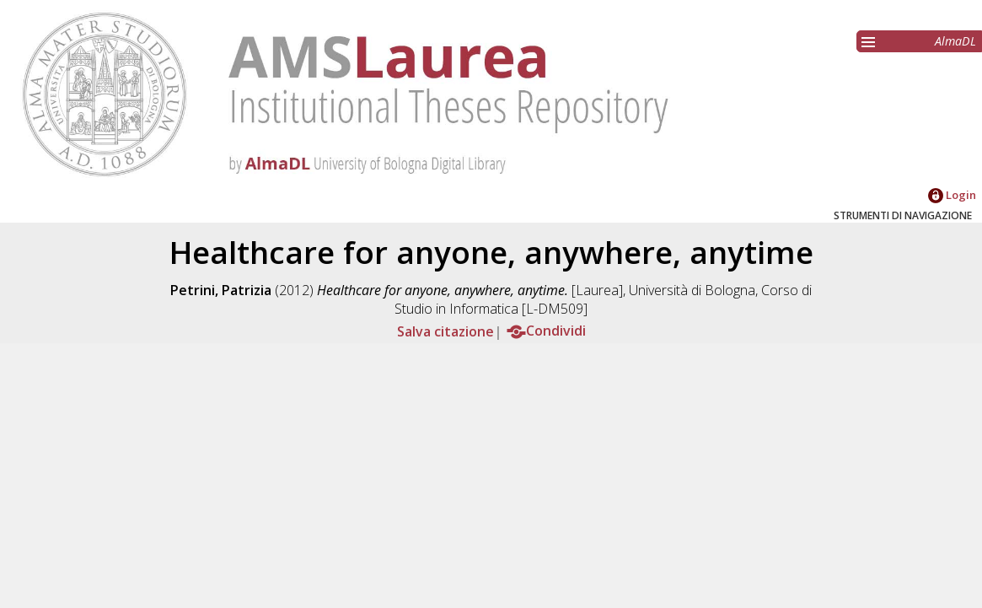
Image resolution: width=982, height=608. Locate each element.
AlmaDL (955, 41)
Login (952, 194)
